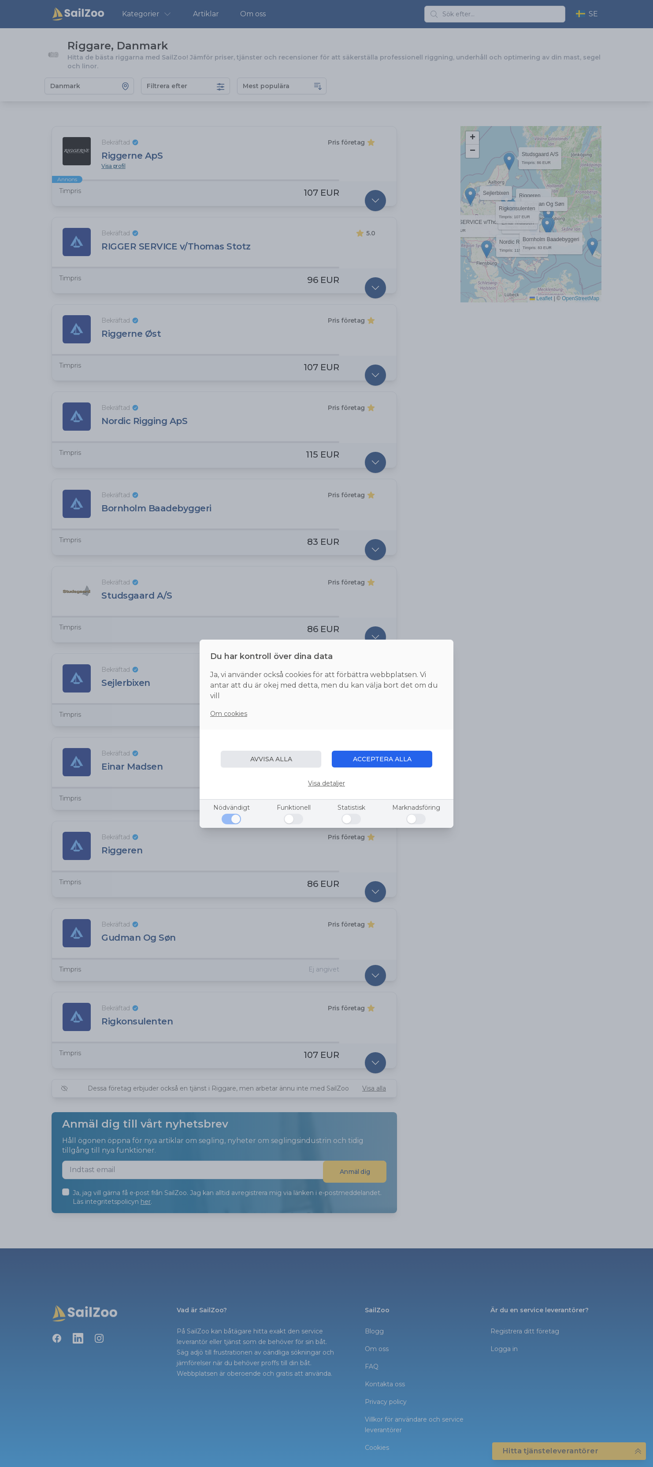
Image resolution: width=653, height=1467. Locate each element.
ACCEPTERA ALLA (382, 759)
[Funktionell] (293, 819)
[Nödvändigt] (231, 819)
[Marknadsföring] (416, 819)
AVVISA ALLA (271, 759)
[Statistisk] (351, 819)
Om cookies (228, 714)
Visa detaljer (326, 783)
